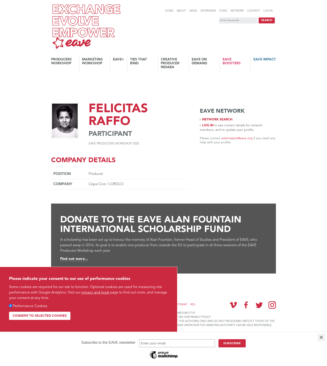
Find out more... (74, 259)
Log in (267, 11)
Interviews (208, 11)
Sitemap (181, 304)
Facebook (246, 305)
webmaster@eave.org (237, 138)
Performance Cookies (30, 306)
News (193, 11)
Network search (217, 119)
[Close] (321, 337)
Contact (253, 11)
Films (223, 11)
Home (169, 11)
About (181, 11)
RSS (193, 304)
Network (237, 11)
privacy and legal (95, 292)
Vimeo (233, 305)
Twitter (259, 305)
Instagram (272, 305)
